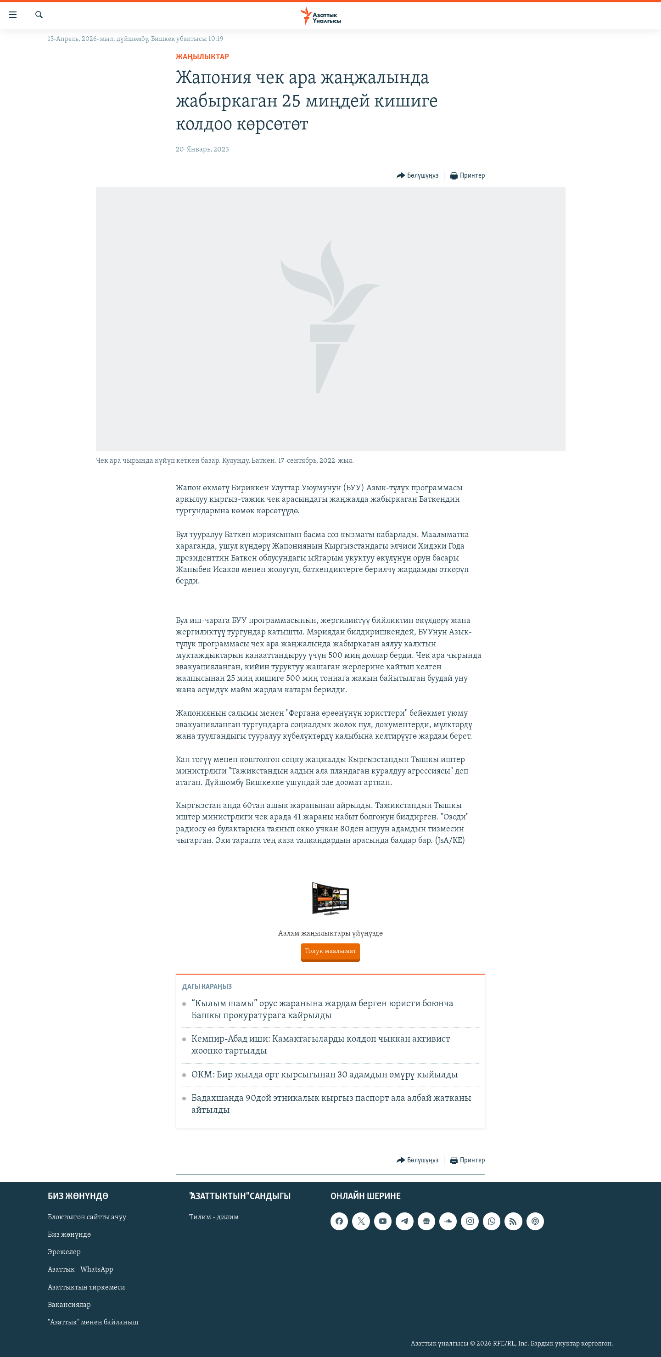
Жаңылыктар (202, 57)
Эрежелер (64, 1252)
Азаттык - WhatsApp (80, 1269)
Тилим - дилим (214, 1217)
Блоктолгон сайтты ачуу (87, 1217)
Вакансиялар (69, 1304)
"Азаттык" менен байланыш (93, 1322)
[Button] (418, 176)
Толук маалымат (330, 951)
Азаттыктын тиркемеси (86, 1287)
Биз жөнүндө (69, 1235)
